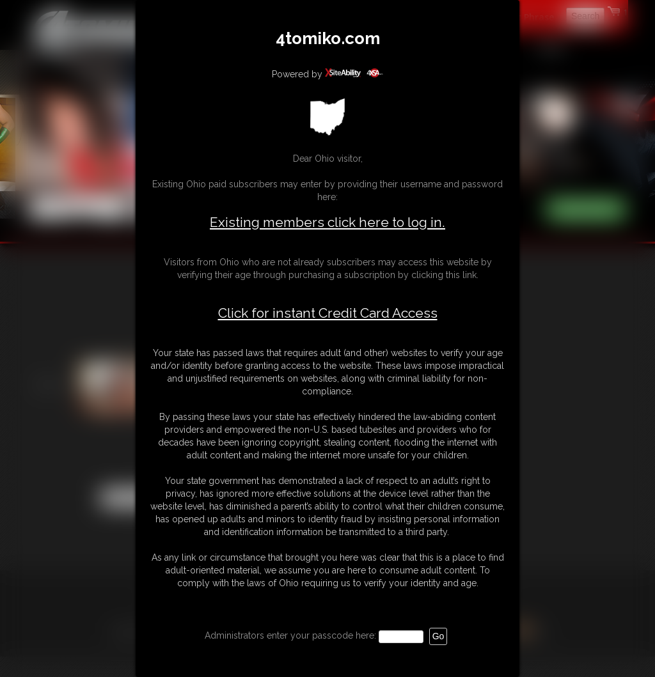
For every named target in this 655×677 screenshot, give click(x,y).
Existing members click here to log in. (327, 222)
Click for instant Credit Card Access (328, 313)
